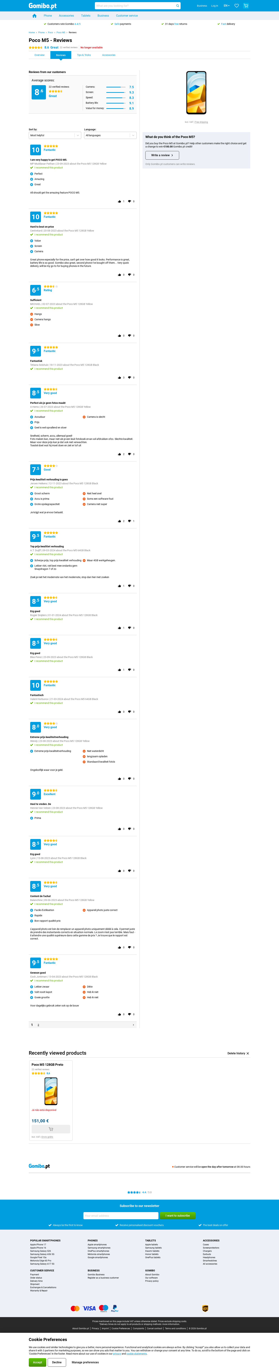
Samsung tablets (153, 1248)
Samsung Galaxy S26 (40, 1251)
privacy (117, 1353)
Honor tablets (151, 1254)
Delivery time (36, 1281)
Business (103, 15)
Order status (36, 1278)
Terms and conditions (175, 1328)
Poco (50, 32)
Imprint (105, 1328)
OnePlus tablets (152, 1257)
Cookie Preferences (121, 1328)
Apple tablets (151, 1244)
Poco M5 (61, 32)
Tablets (85, 15)
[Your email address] (120, 1215)
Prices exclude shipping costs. (172, 1321)
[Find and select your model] (138, 5)
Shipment (34, 1284)
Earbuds (207, 1254)
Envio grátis (47, 1137)
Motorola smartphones (99, 1254)
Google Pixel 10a (38, 1257)
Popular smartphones (45, 1240)
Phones (93, 1240)
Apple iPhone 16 (38, 1248)
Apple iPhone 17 (38, 1244)
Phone (48, 15)
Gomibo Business (96, 1274)
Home (32, 32)
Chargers (207, 1251)
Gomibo (150, 1270)
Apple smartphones (97, 1244)
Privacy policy (152, 1281)
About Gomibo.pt (80, 1328)
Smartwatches (210, 1260)
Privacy (95, 1328)
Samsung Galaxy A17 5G (42, 1264)
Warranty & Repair (39, 1290)
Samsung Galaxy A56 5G (42, 1254)
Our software (151, 1278)
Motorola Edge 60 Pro (40, 1260)
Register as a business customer (103, 1278)
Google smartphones (98, 1257)
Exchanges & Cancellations (43, 1287)
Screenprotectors (211, 1248)
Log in (209, 5)
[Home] (34, 15)
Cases (206, 1244)
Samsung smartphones (99, 1248)
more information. (171, 1324)
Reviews (72, 32)
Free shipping (201, 122)
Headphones (209, 1257)
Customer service (127, 15)
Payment (34, 1274)
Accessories (66, 15)
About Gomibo (152, 1274)
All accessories (210, 1264)
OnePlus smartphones (98, 1251)
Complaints (138, 1328)
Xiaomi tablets (152, 1251)
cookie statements (136, 1353)
